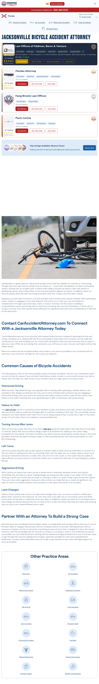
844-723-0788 (36, 84)
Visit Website (21, 61)
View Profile (69, 61)
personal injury (49, 29)
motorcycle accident (59, 22)
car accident (37, 22)
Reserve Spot (89, 148)
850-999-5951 (36, 109)
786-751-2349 (36, 61)
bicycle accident (17, 22)
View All (25, 57)
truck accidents (82, 22)
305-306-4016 (36, 131)
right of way (10, 409)
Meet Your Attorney (53, 61)
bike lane (47, 429)
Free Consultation (57, 4)
